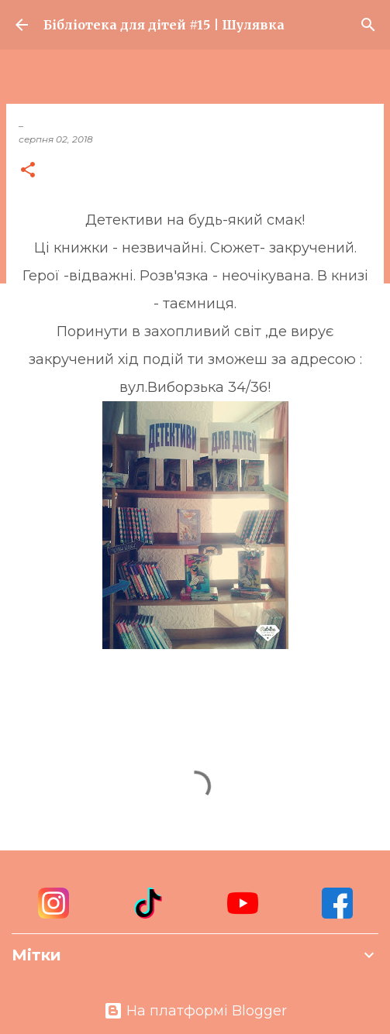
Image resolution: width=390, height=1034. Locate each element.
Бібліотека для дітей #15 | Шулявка (164, 25)
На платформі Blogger (195, 1010)
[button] (28, 170)
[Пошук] (368, 24)
